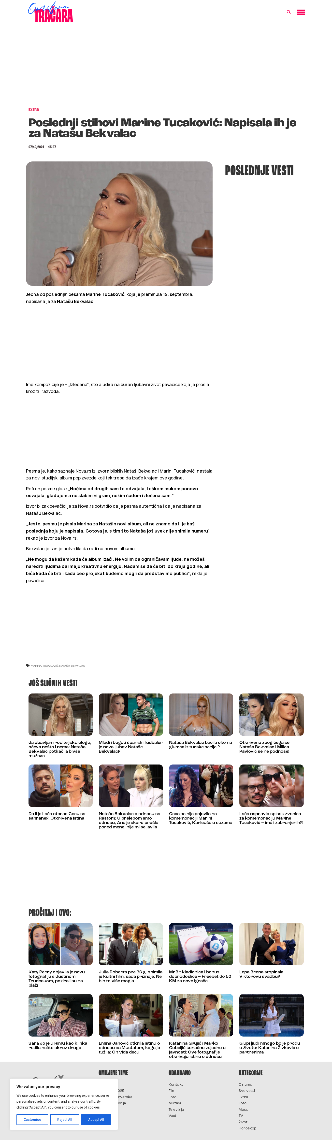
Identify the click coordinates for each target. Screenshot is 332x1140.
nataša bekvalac (72, 665)
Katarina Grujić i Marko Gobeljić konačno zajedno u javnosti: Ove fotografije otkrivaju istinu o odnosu (197, 1050)
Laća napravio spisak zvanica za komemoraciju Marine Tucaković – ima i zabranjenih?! (271, 818)
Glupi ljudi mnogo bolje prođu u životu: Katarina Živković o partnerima (269, 1048)
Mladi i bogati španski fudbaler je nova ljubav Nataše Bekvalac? (131, 747)
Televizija (176, 1110)
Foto (172, 1097)
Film (172, 1091)
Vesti (173, 1116)
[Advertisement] (166, 67)
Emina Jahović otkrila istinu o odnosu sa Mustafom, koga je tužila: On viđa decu (129, 1048)
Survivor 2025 (111, 1091)
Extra (243, 1097)
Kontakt (176, 1085)
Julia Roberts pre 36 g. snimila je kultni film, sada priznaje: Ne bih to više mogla (130, 976)
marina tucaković (44, 665)
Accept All (96, 1120)
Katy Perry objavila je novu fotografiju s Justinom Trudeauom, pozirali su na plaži (57, 979)
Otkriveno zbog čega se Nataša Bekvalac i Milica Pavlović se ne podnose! (264, 747)
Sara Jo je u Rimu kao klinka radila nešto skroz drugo (58, 1045)
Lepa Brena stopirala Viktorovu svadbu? (261, 974)
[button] (288, 12)
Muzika (175, 1103)
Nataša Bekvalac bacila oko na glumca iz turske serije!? (200, 745)
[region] (64, 1104)
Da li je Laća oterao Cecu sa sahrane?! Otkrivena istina (57, 816)
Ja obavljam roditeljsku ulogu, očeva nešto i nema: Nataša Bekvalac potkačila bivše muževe (60, 749)
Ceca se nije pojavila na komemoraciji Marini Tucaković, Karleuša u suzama (200, 818)
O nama (245, 1085)
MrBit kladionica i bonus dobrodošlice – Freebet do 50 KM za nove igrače (200, 976)
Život (243, 1122)
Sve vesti (247, 1091)
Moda (243, 1110)
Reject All (64, 1120)
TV (241, 1116)
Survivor (107, 1085)
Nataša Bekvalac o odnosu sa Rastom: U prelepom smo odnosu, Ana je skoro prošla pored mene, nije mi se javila (129, 821)
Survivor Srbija (112, 1103)
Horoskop (248, 1128)
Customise (32, 1120)
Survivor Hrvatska (115, 1097)
